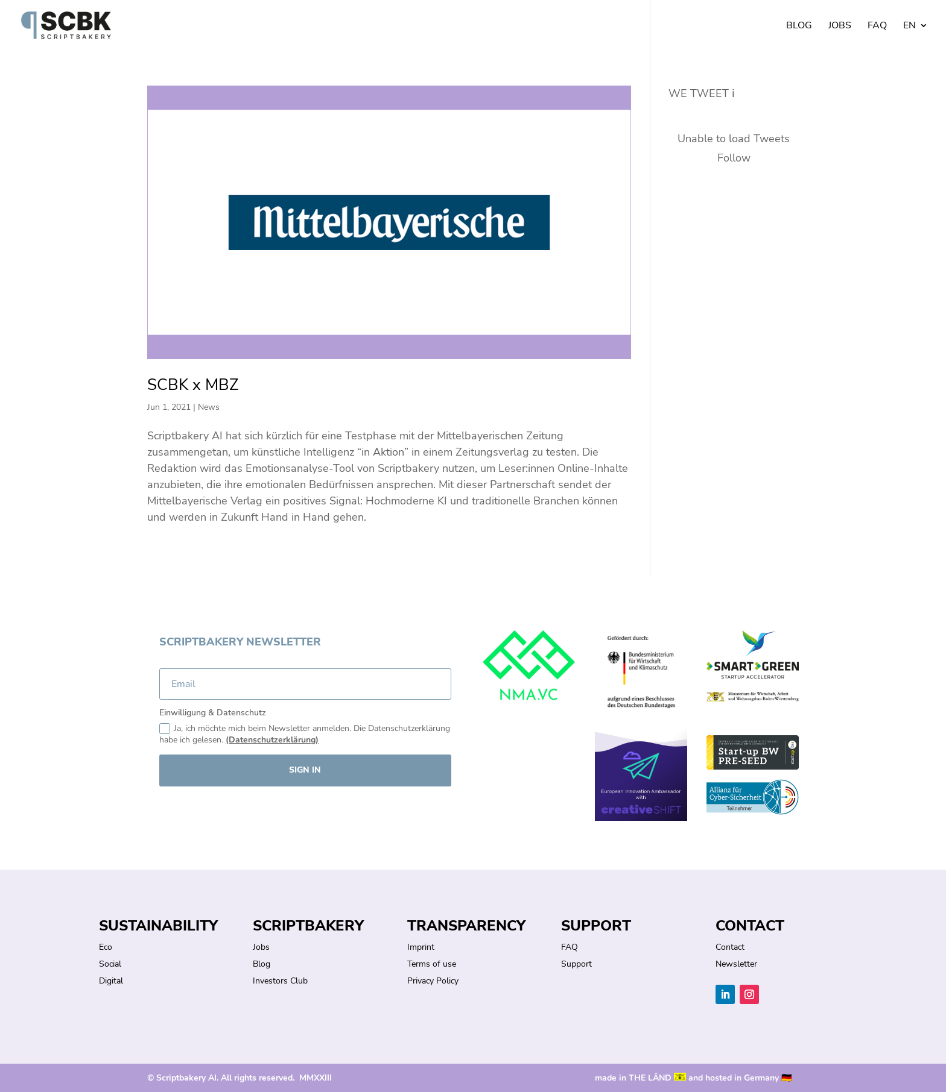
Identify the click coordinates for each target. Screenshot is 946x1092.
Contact (730, 947)
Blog (799, 26)
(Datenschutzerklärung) (272, 739)
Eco (105, 947)
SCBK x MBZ (192, 384)
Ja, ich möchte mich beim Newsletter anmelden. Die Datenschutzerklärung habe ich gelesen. (304, 734)
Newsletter (736, 964)
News (209, 407)
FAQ (877, 26)
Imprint (420, 947)
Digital (111, 981)
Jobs (839, 26)
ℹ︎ (733, 93)
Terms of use (431, 964)
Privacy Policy (433, 981)
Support (576, 964)
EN (909, 26)
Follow (734, 158)
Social (110, 964)
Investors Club (280, 981)
